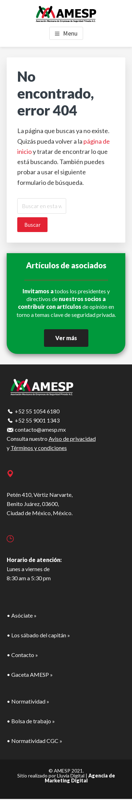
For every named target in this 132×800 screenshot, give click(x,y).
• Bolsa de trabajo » (31, 721)
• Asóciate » (22, 615)
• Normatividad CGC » (34, 740)
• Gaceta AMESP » (30, 674)
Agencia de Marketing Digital (80, 778)
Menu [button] (70, 33)
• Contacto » (22, 654)
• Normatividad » (28, 701)
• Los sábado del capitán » (38, 635)
